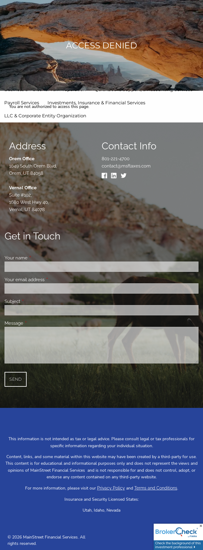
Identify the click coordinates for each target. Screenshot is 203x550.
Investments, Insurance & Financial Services (96, 103)
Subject (34, 301)
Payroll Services (21, 103)
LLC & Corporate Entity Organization (45, 116)
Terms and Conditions (155, 488)
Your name (38, 258)
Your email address (46, 279)
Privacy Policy (111, 488)
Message (36, 323)
